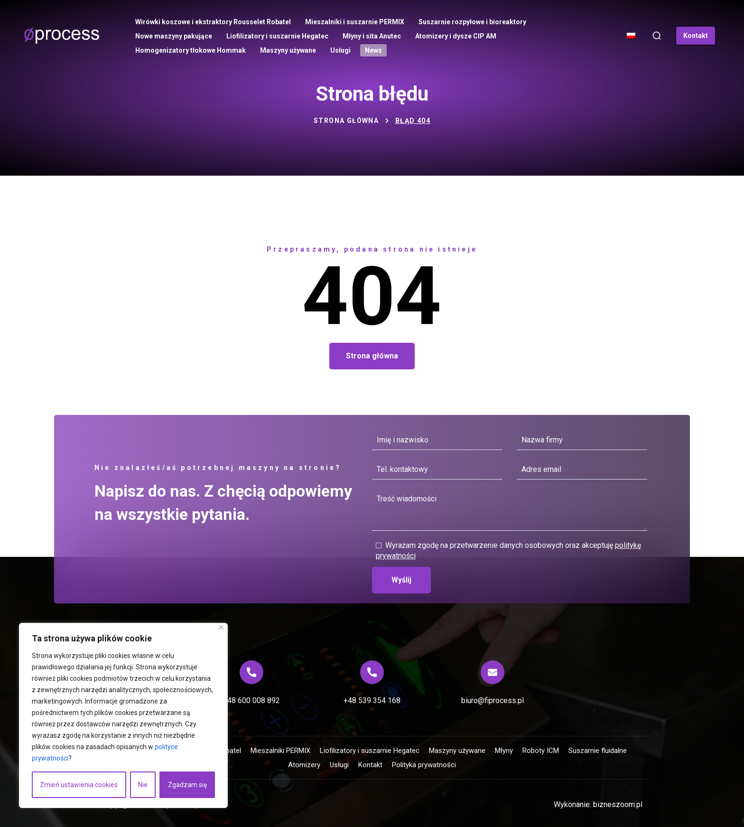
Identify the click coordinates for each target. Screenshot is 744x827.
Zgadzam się (187, 785)
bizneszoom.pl (617, 804)
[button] (656, 35)
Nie (143, 785)
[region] (123, 715)
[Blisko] (221, 627)
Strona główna (346, 120)
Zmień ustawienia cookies (79, 785)
